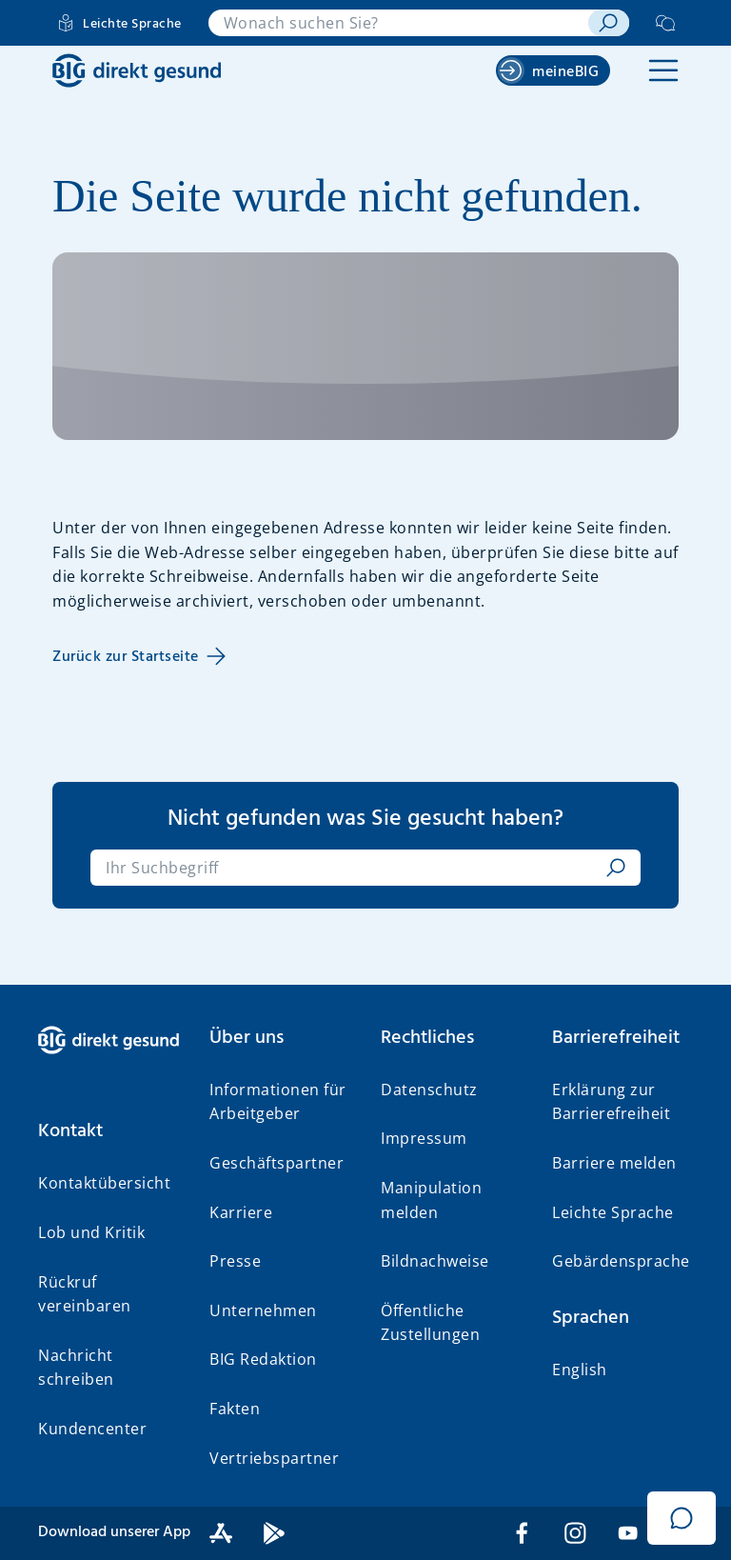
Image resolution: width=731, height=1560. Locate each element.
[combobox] (398, 22)
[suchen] (608, 23)
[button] (663, 70)
